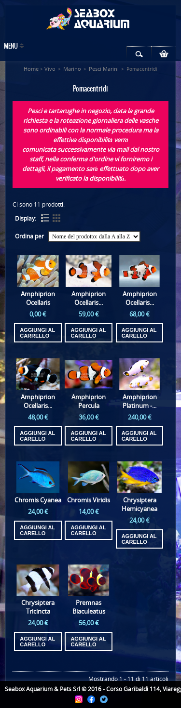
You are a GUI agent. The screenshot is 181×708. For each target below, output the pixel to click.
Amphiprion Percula (88, 401)
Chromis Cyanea (37, 500)
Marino (72, 68)
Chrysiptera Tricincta (38, 607)
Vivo (50, 68)
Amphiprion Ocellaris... (88, 298)
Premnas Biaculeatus (88, 607)
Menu (11, 46)
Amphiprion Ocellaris (38, 298)
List (45, 218)
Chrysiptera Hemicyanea (139, 504)
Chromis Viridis (88, 500)
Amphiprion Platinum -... (140, 401)
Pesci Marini (104, 68)
